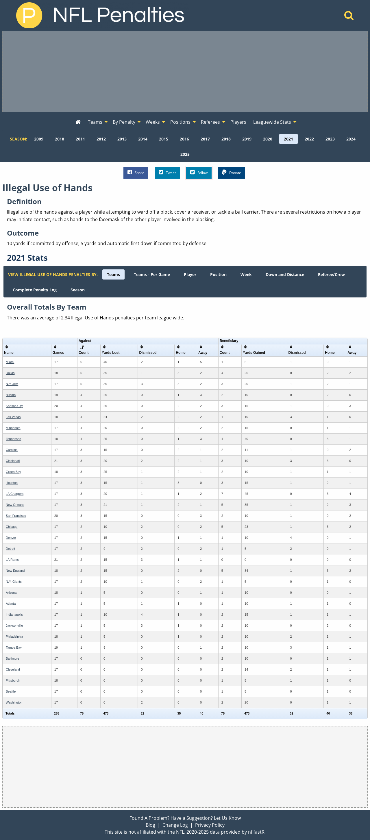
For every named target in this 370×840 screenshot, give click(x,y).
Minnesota (13, 428)
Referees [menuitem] (210, 122)
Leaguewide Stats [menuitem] (272, 122)
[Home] (349, 17)
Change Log (175, 825)
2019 (246, 139)
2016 (184, 139)
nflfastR (256, 832)
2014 (142, 139)
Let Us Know (227, 818)
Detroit (10, 548)
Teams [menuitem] (95, 122)
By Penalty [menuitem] (124, 122)
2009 (38, 139)
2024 (351, 139)
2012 (101, 139)
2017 (205, 139)
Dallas (10, 373)
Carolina (12, 450)
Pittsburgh (13, 680)
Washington (14, 702)
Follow (199, 172)
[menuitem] (78, 122)
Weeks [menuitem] (153, 122)
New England (15, 570)
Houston (12, 482)
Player (190, 274)
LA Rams (12, 559)
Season (78, 290)
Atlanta (11, 603)
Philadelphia (14, 636)
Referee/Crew (331, 274)
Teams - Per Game (152, 274)
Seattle (11, 691)
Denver (11, 537)
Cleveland (13, 669)
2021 (288, 139)
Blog (150, 825)
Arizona (11, 592)
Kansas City (14, 406)
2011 (80, 139)
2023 (330, 139)
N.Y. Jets (12, 384)
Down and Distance (285, 274)
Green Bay (13, 471)
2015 (163, 139)
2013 (122, 139)
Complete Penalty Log (35, 290)
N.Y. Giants (14, 581)
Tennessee (13, 439)
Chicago (11, 526)
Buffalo (11, 395)
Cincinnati (13, 460)
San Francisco (16, 515)
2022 (309, 139)
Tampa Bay (14, 647)
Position (218, 274)
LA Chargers (14, 493)
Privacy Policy (210, 825)
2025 (185, 154)
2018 (226, 139)
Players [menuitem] (238, 122)
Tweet (167, 172)
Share (135, 172)
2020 (267, 139)
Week (246, 274)
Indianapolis (14, 614)
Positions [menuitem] (180, 122)
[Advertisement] (185, 71)
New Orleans (15, 504)
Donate (231, 172)
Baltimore (12, 658)
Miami (10, 362)
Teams (113, 274)
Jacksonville (14, 625)
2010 (59, 139)
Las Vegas (13, 417)
